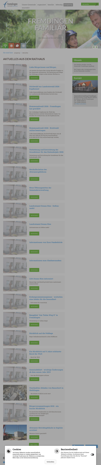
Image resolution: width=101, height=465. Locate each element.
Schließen (50, 462)
